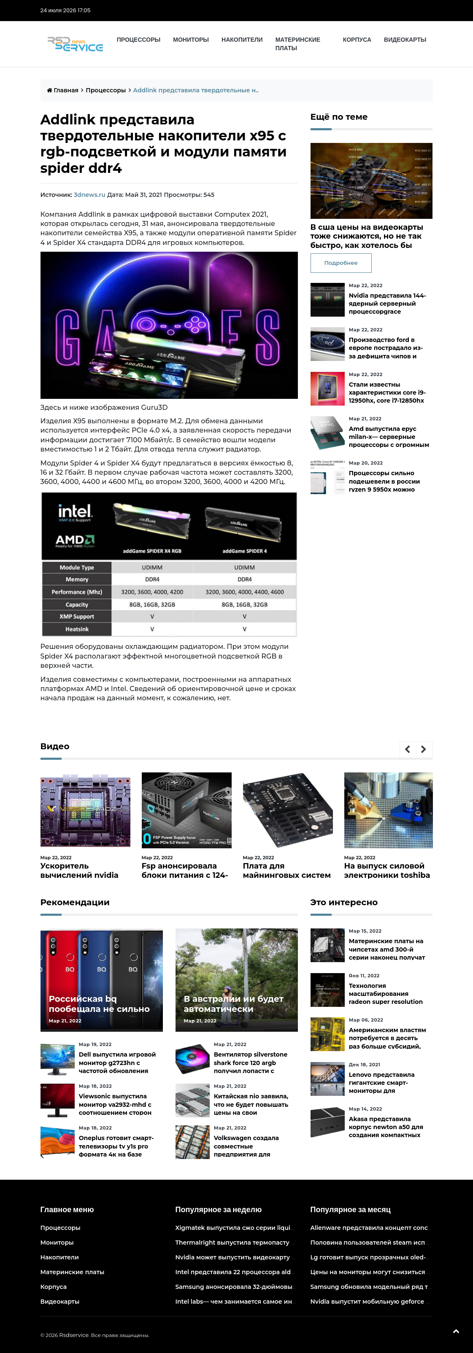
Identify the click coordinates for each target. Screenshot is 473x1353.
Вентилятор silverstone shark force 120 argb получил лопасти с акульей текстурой (251, 1067)
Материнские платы (298, 43)
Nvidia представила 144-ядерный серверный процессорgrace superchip (387, 308)
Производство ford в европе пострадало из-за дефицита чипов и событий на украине (386, 352)
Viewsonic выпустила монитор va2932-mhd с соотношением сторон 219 (115, 1108)
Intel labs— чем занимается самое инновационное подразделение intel (288, 1301)
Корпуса (357, 39)
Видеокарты (405, 39)
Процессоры (138, 39)
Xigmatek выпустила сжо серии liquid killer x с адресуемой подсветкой (287, 1228)
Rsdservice (74, 1334)
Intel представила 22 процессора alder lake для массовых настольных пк (290, 1272)
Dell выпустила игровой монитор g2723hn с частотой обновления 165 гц (117, 1067)
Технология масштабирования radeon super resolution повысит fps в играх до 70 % (386, 1002)
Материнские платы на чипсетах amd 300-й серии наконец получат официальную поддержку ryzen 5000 (387, 957)
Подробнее (341, 262)
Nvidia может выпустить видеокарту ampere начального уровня (276, 1257)
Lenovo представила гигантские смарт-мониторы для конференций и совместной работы (382, 1091)
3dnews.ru (89, 195)
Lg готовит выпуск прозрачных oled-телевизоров (388, 1257)
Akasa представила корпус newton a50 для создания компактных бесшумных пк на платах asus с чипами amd (389, 1135)
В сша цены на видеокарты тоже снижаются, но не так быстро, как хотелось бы (367, 236)
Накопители (242, 39)
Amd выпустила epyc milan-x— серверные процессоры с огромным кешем (389, 441)
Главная (63, 90)
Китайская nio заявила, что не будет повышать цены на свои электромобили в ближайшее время (251, 1112)
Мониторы (191, 39)
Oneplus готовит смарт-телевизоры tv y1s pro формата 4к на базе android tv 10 (116, 1150)
